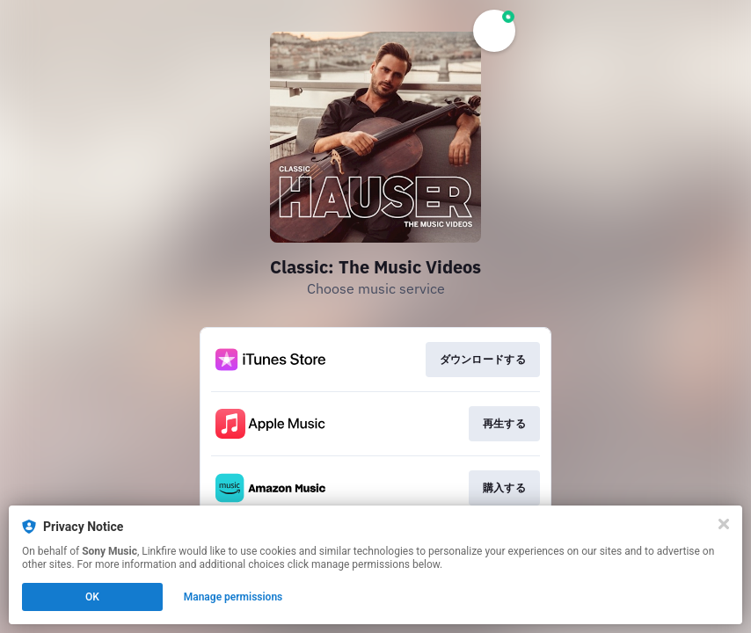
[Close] (724, 524)
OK (92, 597)
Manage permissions (233, 597)
